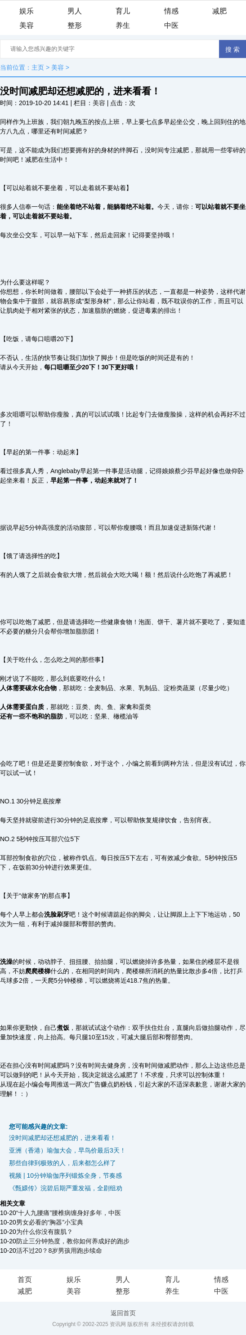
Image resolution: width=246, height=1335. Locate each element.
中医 (171, 25)
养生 (123, 25)
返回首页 (123, 1313)
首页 (25, 1279)
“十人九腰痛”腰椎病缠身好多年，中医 (68, 1212)
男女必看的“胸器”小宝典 (49, 1222)
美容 (26, 25)
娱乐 (26, 11)
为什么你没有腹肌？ (44, 1231)
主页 (37, 67)
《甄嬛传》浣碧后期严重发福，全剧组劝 (65, 1188)
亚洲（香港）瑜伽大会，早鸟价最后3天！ (67, 1150)
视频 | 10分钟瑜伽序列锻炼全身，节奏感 (65, 1175)
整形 (74, 25)
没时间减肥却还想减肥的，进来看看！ (62, 1137)
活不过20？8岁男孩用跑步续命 (59, 1250)
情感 (171, 11)
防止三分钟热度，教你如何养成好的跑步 (73, 1241)
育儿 (123, 11)
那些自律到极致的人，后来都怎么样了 (62, 1162)
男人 (74, 11)
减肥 (219, 11)
